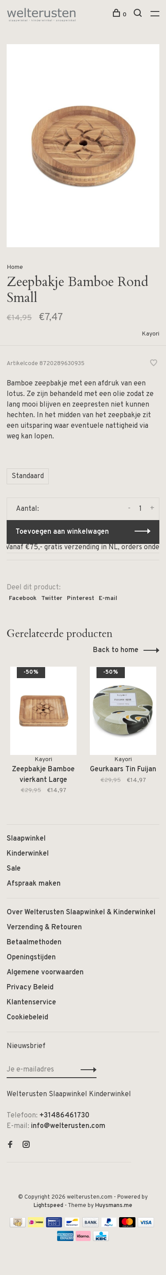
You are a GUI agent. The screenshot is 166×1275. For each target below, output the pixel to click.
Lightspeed (48, 1205)
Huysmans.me (113, 1205)
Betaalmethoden (34, 942)
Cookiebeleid (27, 1017)
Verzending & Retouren (44, 927)
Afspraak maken (34, 883)
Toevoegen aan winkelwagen (62, 532)
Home (15, 267)
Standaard (28, 476)
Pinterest (80, 598)
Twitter (51, 598)
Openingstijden (31, 957)
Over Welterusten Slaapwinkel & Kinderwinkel (81, 912)
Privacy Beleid (30, 987)
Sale (14, 868)
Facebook (23, 598)
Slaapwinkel (26, 838)
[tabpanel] (43, 737)
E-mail (108, 598)
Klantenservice (31, 1002)
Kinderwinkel (28, 853)
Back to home (116, 650)
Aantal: (27, 509)
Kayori (150, 334)
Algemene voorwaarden (45, 972)
